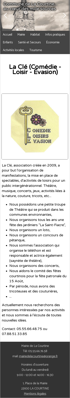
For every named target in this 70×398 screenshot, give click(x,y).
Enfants (8, 42)
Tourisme (35, 50)
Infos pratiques (55, 34)
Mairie (21, 34)
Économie (53, 42)
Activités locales (13, 50)
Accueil (7, 34)
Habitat (35, 34)
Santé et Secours (29, 42)
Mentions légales (35, 393)
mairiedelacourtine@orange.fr (38, 356)
